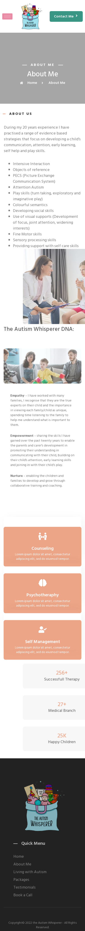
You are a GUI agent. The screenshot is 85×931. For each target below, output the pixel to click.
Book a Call (46, 895)
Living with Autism (53, 872)
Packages (44, 880)
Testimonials (47, 887)
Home (41, 857)
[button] (66, 16)
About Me (45, 864)
